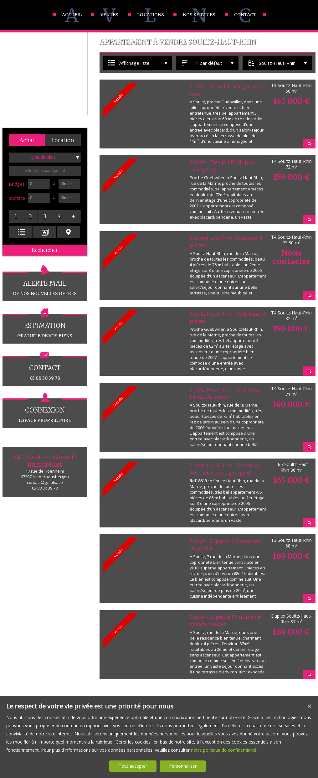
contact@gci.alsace (45, 482)
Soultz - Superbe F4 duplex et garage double (226, 620)
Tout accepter (133, 766)
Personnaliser (183, 766)
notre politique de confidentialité (223, 750)
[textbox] (45, 171)
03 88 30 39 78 (45, 368)
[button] (27, 140)
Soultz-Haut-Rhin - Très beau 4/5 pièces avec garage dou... (226, 469)
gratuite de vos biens (45, 326)
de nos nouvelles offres (45, 284)
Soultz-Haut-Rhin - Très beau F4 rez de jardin (226, 393)
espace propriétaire (45, 410)
